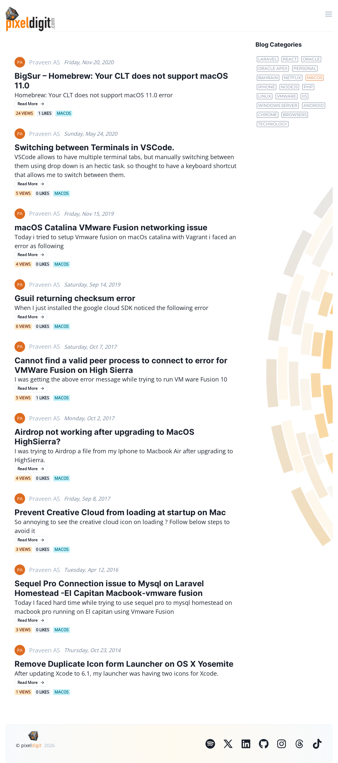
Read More (30, 104)
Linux (264, 96)
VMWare (286, 96)
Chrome (267, 114)
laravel (267, 59)
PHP (308, 86)
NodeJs (289, 86)
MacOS (314, 77)
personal (304, 68)
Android (313, 105)
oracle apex (272, 68)
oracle (311, 59)
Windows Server (277, 105)
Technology (272, 123)
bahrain (268, 77)
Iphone (266, 86)
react (290, 59)
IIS (304, 96)
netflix (292, 77)
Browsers (295, 114)
